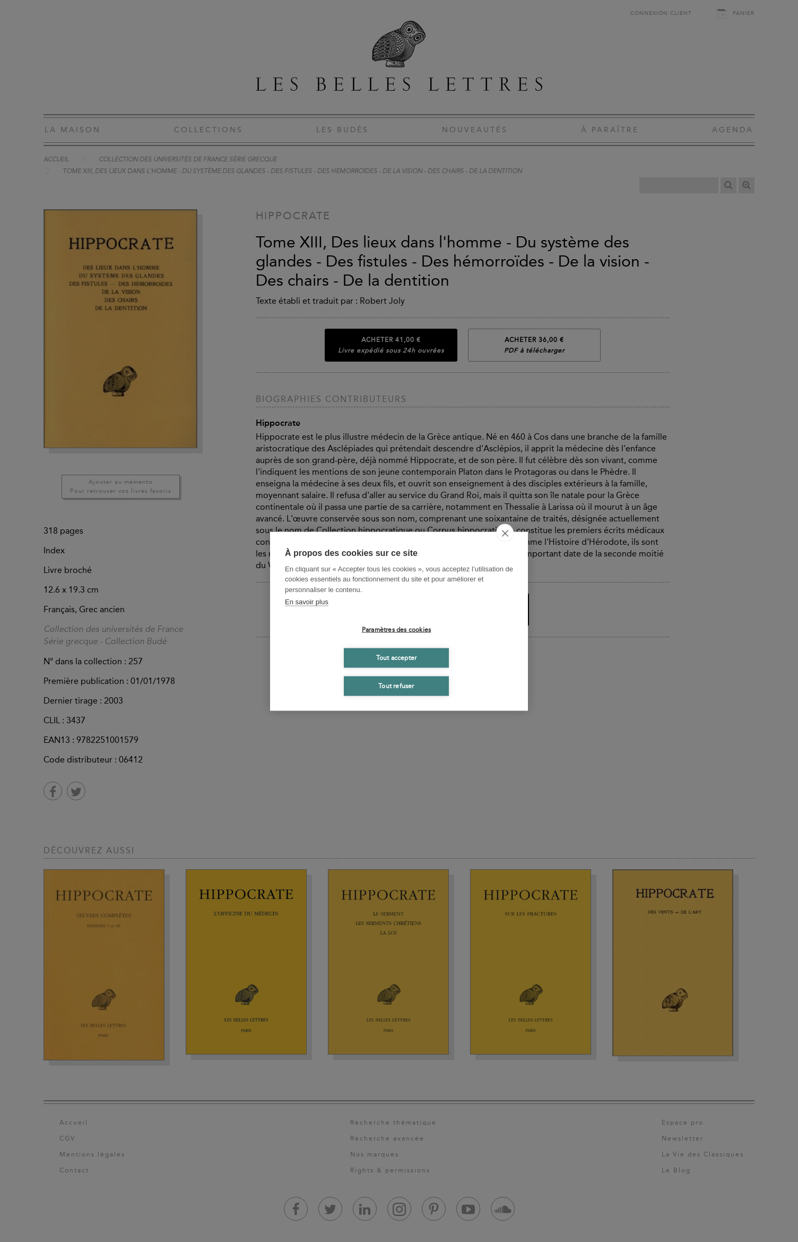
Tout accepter (396, 658)
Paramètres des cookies (396, 629)
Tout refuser (396, 686)
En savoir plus (306, 602)
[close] (505, 533)
